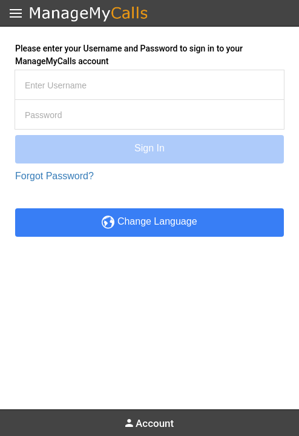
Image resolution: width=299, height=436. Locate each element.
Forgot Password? (54, 176)
